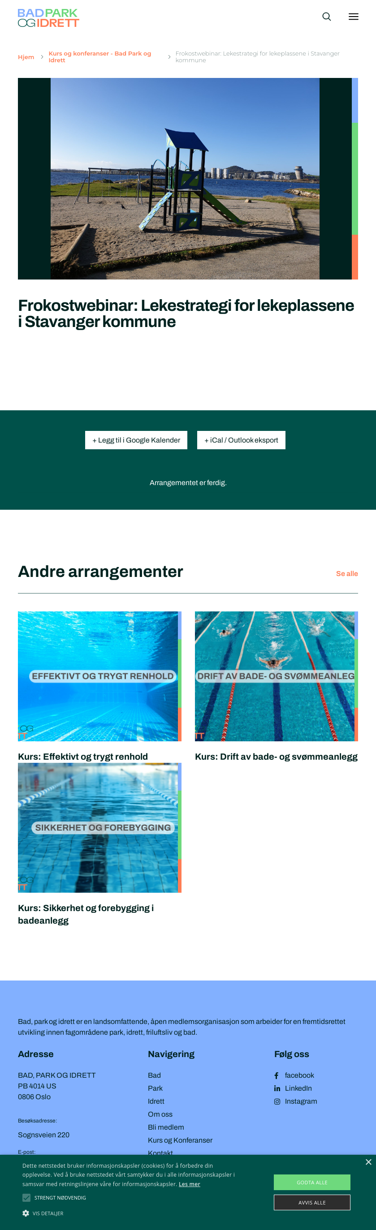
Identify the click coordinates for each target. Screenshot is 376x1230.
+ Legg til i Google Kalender (136, 440)
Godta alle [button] (312, 1182)
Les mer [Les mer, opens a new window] (189, 1184)
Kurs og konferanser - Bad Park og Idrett (99, 57)
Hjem (26, 57)
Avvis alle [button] (312, 1202)
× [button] (368, 1162)
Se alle (347, 573)
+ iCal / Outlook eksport (241, 440)
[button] (60, 1198)
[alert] (188, 1192)
